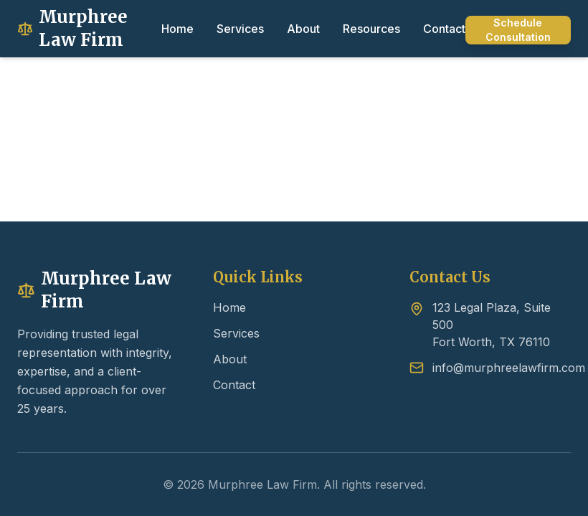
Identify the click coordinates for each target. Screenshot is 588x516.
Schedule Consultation (518, 29)
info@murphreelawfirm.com (508, 367)
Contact (444, 29)
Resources (371, 29)
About (303, 29)
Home (177, 29)
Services (240, 29)
